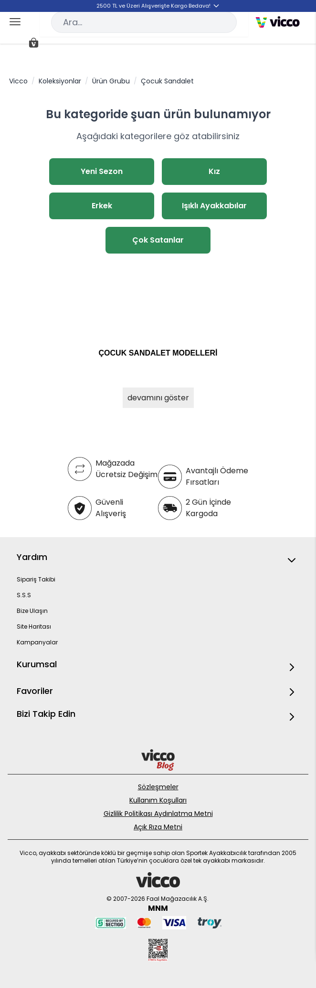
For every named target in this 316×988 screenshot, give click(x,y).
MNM (158, 908)
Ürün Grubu (111, 81)
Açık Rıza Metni (158, 827)
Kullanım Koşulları (158, 800)
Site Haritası (34, 626)
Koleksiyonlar (60, 81)
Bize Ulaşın (32, 611)
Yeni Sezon (102, 171)
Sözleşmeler (158, 787)
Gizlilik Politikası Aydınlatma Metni (158, 813)
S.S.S (24, 595)
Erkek (102, 205)
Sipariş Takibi (36, 579)
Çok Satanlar (158, 239)
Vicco (18, 81)
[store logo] (277, 22)
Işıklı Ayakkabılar (214, 205)
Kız (214, 171)
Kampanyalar (37, 642)
